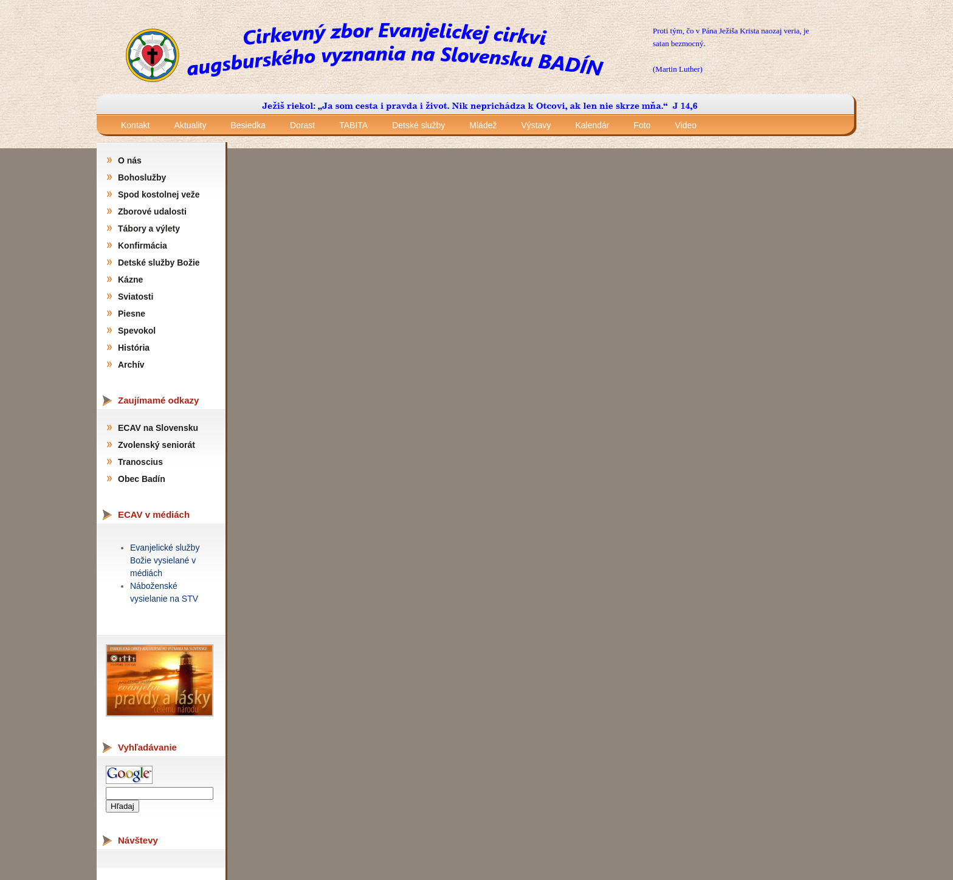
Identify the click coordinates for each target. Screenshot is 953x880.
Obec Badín (141, 479)
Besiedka (248, 125)
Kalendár (592, 125)
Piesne (131, 313)
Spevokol (137, 330)
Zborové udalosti (152, 211)
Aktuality (190, 125)
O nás (130, 160)
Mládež (483, 125)
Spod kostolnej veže (159, 194)
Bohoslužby (142, 177)
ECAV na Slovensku (158, 428)
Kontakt (135, 125)
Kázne (130, 279)
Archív (131, 365)
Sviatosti (135, 296)
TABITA (353, 125)
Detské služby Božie (159, 262)
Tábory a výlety (149, 228)
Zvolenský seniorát (156, 445)
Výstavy (536, 125)
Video (686, 125)
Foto (642, 125)
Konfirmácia (142, 245)
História (134, 347)
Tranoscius (140, 462)
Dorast (302, 125)
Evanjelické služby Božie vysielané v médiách (164, 560)
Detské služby (418, 125)
